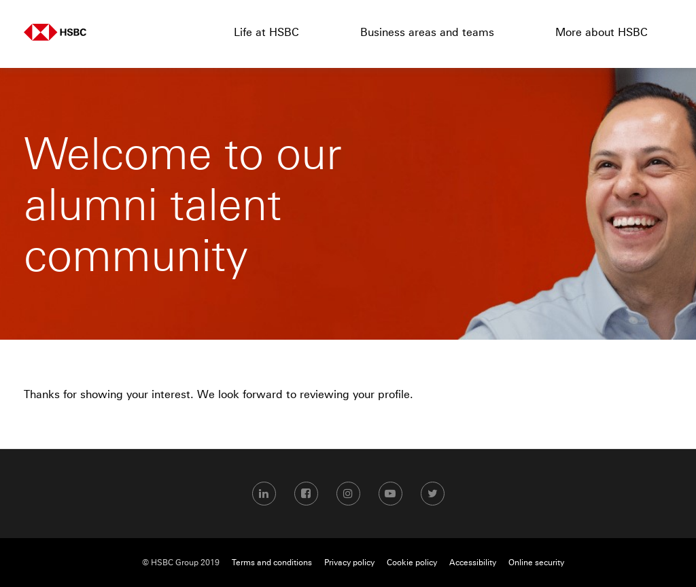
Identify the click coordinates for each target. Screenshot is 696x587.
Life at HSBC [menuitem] (266, 32)
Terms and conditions (272, 562)
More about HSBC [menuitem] (601, 32)
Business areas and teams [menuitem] (427, 32)
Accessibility (472, 562)
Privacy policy (349, 562)
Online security (536, 562)
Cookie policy (412, 562)
